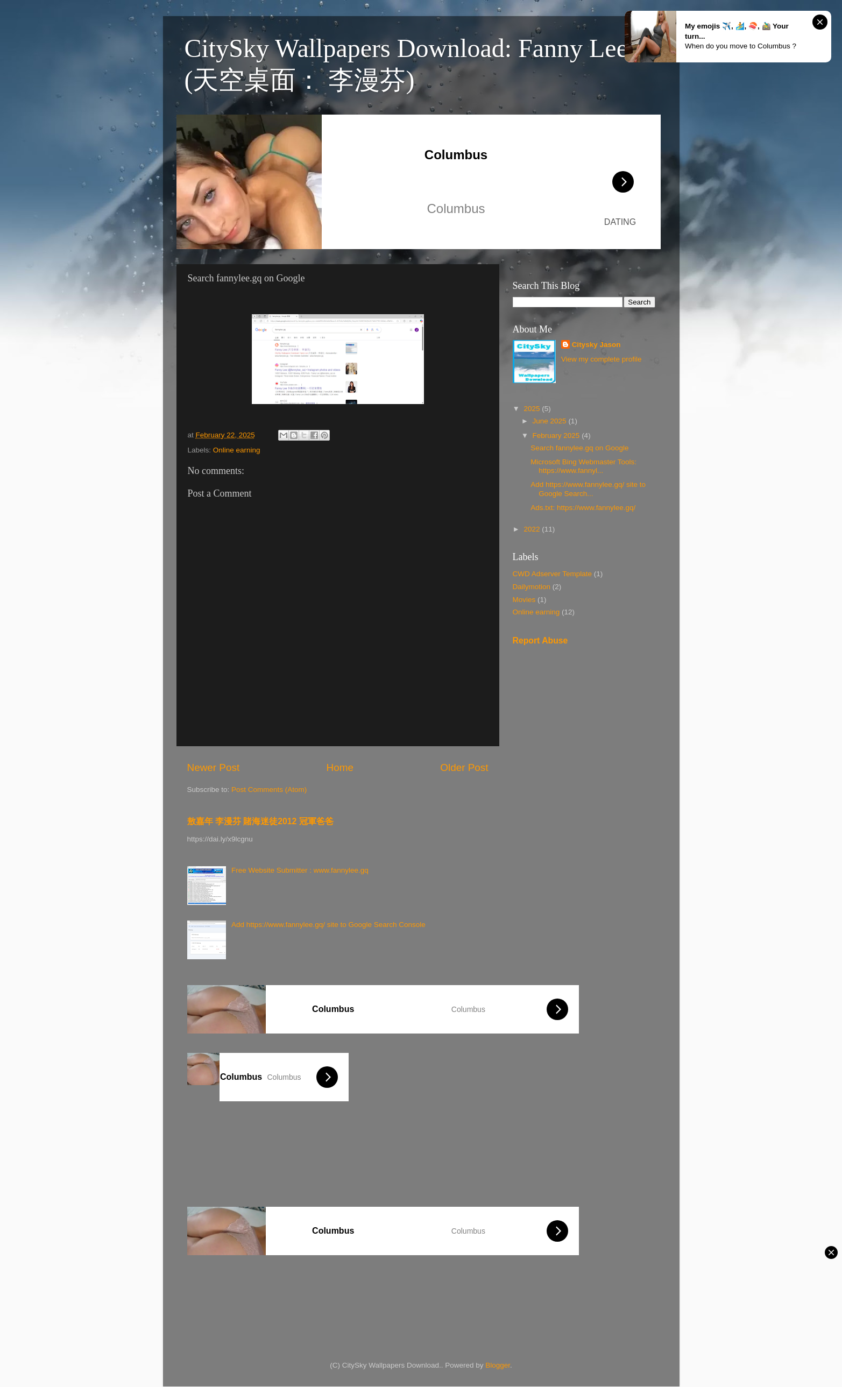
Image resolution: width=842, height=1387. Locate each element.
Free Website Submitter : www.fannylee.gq (300, 870)
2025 (532, 409)
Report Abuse (540, 640)
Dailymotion (532, 587)
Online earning (236, 450)
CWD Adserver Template (552, 574)
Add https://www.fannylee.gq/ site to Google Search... (588, 488)
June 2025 (551, 421)
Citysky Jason (596, 345)
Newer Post (213, 767)
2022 (532, 529)
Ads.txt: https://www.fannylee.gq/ (582, 508)
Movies (524, 600)
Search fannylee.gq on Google (579, 448)
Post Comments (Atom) (269, 790)
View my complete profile (601, 359)
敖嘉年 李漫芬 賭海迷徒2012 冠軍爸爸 (260, 821)
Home (340, 767)
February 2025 (557, 435)
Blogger (497, 1365)
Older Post (464, 767)
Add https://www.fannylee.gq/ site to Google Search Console (328, 925)
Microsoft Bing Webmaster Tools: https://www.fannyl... (583, 466)
